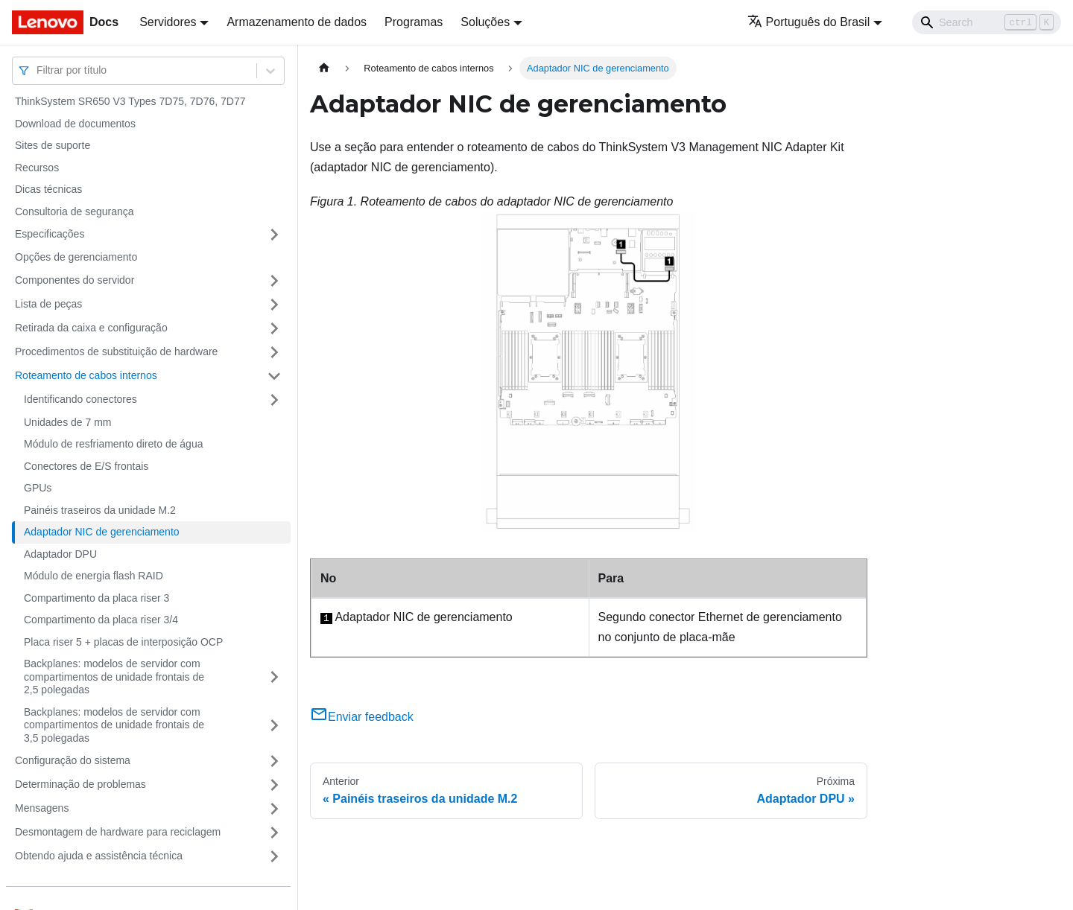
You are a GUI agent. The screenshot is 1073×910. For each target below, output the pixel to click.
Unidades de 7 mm (68, 422)
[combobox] (38, 70)
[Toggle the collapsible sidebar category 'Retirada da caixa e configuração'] (274, 328)
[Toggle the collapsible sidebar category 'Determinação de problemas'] (274, 785)
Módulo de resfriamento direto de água (113, 444)
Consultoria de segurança (74, 211)
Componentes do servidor (74, 280)
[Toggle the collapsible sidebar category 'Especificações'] (274, 234)
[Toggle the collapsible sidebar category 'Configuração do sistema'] (274, 761)
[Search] (986, 22)
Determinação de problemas (80, 784)
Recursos (37, 168)
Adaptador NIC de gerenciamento (102, 532)
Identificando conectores (80, 399)
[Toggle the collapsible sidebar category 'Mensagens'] (274, 809)
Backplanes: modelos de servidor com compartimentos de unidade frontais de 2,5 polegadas (114, 677)
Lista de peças (48, 304)
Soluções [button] (485, 22)
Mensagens (42, 808)
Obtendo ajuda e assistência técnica (99, 856)
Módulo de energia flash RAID (93, 576)
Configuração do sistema (72, 760)
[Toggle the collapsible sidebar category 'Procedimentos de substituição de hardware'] (274, 352)
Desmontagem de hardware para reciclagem (118, 832)
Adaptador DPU (60, 554)
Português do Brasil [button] (808, 22)
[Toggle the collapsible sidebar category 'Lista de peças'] (274, 304)
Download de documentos (75, 124)
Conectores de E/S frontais (86, 466)
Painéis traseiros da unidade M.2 (100, 510)
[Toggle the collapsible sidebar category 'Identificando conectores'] (274, 400)
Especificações (49, 234)
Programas (413, 22)
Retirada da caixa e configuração (91, 328)
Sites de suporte (52, 145)
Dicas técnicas (48, 189)
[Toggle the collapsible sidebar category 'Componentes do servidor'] (274, 281)
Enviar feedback (362, 716)
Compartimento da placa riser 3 (96, 598)
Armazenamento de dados (297, 22)
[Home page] (324, 68)
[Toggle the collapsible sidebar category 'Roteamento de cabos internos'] (274, 376)
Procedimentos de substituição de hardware (116, 351)
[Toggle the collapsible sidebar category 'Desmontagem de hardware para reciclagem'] (274, 832)
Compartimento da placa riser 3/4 (101, 620)
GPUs (37, 488)
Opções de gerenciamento (76, 257)
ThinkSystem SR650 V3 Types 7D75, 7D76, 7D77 (130, 101)
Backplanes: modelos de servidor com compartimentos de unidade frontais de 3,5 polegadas (114, 725)
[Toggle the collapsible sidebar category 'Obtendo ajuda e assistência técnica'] (274, 856)
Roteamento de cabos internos (86, 375)
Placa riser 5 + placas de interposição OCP (123, 642)
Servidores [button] (167, 22)
